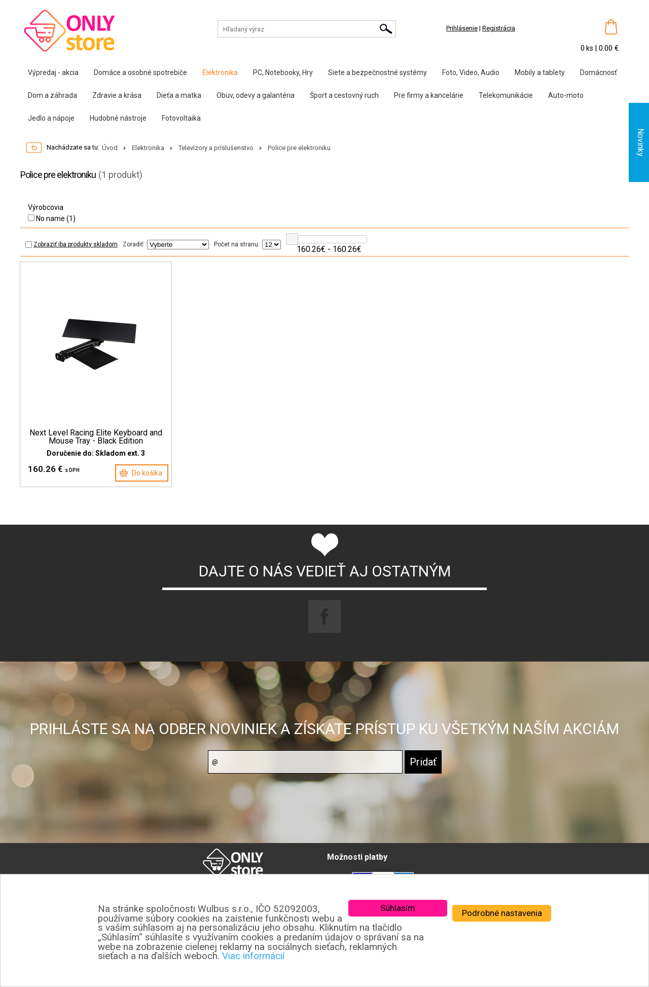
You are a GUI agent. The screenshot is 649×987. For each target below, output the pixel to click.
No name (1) (52, 218)
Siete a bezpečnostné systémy (377, 72)
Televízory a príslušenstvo (216, 148)
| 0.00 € (607, 48)
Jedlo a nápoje (51, 118)
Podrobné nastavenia (502, 913)
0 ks (588, 48)
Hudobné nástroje (118, 118)
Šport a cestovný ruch (344, 95)
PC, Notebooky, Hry (283, 72)
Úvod (110, 148)
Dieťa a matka (179, 95)
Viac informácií (253, 956)
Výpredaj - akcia (53, 72)
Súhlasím (397, 908)
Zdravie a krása (116, 95)
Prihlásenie (462, 28)
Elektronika (220, 72)
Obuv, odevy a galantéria (256, 95)
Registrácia (498, 28)
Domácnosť (598, 72)
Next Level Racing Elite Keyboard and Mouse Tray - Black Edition (95, 437)
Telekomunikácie (506, 95)
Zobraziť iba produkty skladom (71, 244)
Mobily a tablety (540, 72)
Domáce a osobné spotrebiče (140, 72)
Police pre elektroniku (299, 148)
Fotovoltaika (181, 118)
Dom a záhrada (52, 95)
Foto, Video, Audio (470, 72)
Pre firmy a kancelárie (428, 95)
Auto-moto (566, 95)
